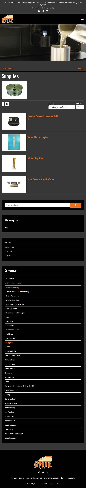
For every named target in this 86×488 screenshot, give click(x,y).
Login (52, 8)
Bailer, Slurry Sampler (37, 137)
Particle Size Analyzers (14, 434)
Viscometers (10, 421)
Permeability (8, 68)
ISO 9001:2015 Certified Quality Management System (23, 3)
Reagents (8, 373)
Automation (9, 279)
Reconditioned (10, 425)
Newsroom (36, 8)
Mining (7, 394)
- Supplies (9, 342)
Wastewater (10, 368)
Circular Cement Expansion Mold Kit (42, 118)
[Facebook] (39, 11)
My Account (9, 247)
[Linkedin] (47, 11)
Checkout (9, 255)
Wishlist (8, 243)
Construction (10, 399)
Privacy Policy (71, 478)
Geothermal (10, 364)
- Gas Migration (11, 308)
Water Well (9, 390)
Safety (7, 381)
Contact (13, 478)
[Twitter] (43, 11)
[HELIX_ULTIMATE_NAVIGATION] (82, 19)
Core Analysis (10, 351)
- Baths (8, 347)
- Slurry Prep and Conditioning (17, 291)
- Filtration (9, 321)
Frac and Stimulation (13, 355)
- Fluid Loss (9, 334)
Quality (21, 478)
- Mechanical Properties (14, 304)
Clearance (9, 429)
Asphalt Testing (11, 403)
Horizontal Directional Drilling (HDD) (19, 386)
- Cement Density (12, 330)
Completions (10, 360)
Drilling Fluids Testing (13, 283)
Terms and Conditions (34, 478)
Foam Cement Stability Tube (40, 179)
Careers (45, 8)
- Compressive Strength (14, 313)
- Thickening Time (12, 300)
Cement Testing (12, 287)
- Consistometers (12, 296)
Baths (80, 68)
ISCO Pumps (10, 416)
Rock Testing (10, 408)
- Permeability (10, 338)
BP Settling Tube (35, 158)
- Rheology (9, 325)
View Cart (9, 251)
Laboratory (9, 377)
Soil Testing (9, 412)
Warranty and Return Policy (54, 478)
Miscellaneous (10, 438)
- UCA (7, 317)
